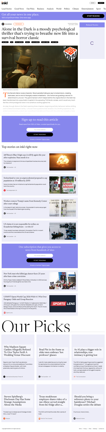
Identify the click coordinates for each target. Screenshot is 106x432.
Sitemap (95, 428)
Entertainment (88, 9)
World (58, 9)
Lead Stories (7, 9)
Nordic (27, 42)
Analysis (50, 9)
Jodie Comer (54, 42)
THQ (11, 42)
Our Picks (30, 9)
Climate (75, 9)
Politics (67, 9)
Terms (80, 428)
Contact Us (101, 428)
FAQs (90, 428)
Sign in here (45, 139)
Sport (98, 9)
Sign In (92, 3)
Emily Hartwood (19, 42)
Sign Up (101, 3)
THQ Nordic (5, 42)
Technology (18, 24)
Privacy (85, 428)
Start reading (93, 16)
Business (40, 9)
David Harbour (35, 42)
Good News (19, 9)
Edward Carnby (45, 42)
